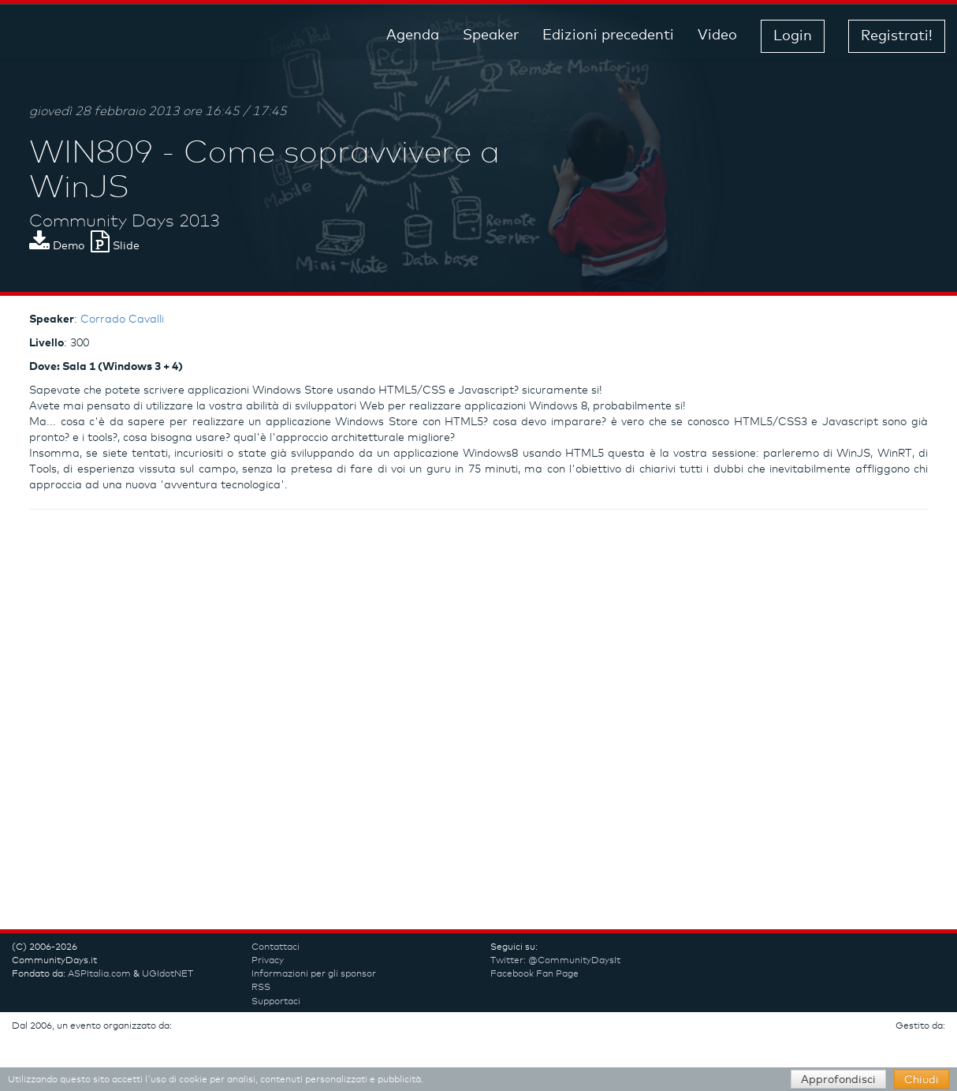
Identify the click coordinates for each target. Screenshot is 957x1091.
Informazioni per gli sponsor (313, 974)
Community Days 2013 (124, 221)
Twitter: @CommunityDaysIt (555, 961)
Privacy (267, 961)
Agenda (412, 35)
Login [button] (792, 36)
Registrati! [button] (897, 36)
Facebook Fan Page (534, 974)
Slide (115, 246)
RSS (260, 987)
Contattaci (275, 947)
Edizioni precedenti (608, 35)
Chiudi (921, 1079)
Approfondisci (838, 1079)
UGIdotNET (167, 974)
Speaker (491, 35)
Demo (56, 246)
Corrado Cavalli (122, 319)
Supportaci (275, 1002)
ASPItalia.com (99, 974)
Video (717, 35)
